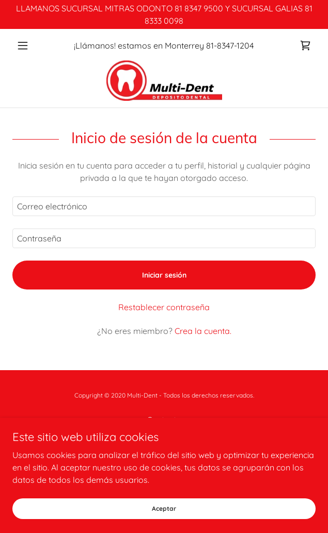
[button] (35, 45)
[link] (305, 45)
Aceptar (164, 508)
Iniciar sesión (164, 275)
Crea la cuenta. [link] (203, 331)
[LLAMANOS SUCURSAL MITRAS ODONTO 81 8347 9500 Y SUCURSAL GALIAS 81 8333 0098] (164, 14)
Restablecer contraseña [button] (164, 307)
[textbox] (164, 206)
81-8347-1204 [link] (230, 45)
